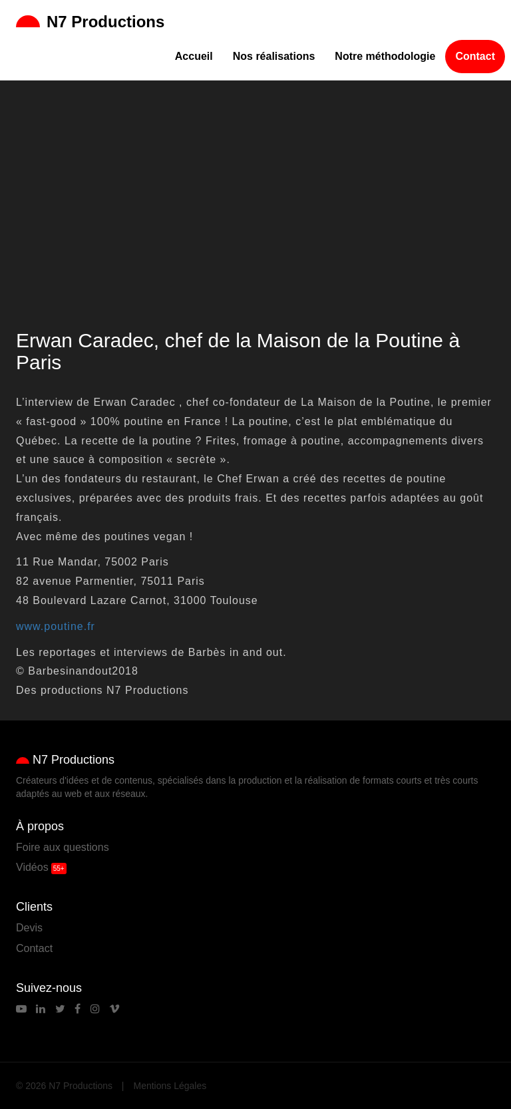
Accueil (194, 56)
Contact (475, 56)
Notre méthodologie (385, 56)
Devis (29, 927)
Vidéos (32, 867)
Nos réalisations (274, 56)
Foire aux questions (62, 847)
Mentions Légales (170, 1085)
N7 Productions (90, 22)
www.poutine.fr (55, 626)
